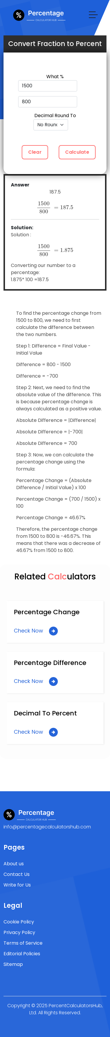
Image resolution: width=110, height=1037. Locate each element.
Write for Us (17, 885)
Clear (35, 152)
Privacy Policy (19, 932)
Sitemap (13, 964)
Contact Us (17, 874)
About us (14, 863)
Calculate (77, 152)
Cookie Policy (19, 921)
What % (55, 76)
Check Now (36, 631)
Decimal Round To (55, 115)
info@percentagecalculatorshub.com (47, 826)
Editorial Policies (22, 953)
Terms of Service (23, 943)
